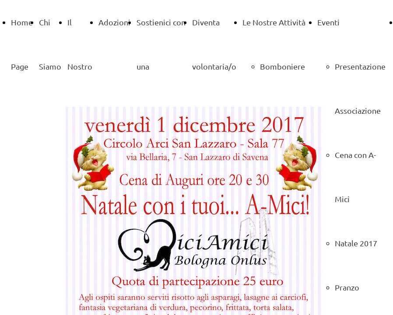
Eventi (328, 22)
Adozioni (114, 22)
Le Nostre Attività (273, 22)
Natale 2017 (356, 243)
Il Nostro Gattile (79, 66)
